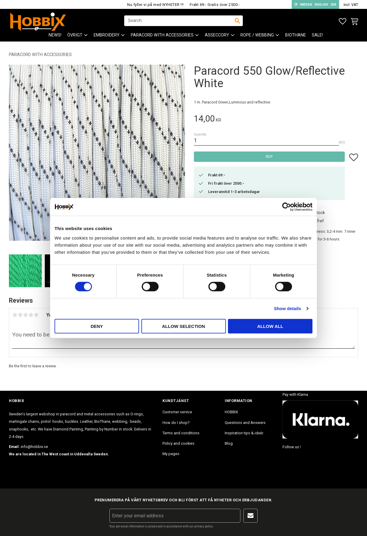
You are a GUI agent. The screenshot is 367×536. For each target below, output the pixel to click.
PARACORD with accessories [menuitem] (162, 35)
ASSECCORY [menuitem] (217, 35)
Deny (97, 325)
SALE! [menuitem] (317, 35)
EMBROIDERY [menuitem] (106, 35)
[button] (342, 21)
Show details (287, 308)
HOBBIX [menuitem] (231, 412)
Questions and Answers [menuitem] (245, 422)
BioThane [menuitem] (295, 35)
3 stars (25, 315)
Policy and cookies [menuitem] (178, 443)
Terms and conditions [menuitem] (181, 433)
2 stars (20, 315)
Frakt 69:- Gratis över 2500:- (215, 4)
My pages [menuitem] (170, 454)
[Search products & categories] (180, 21)
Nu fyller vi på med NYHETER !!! (155, 4)
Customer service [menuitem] (177, 412)
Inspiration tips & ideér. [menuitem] (244, 433)
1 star (14, 315)
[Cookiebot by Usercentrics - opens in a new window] (286, 206)
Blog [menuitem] (229, 443)
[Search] (237, 21)
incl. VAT (351, 4)
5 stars (36, 315)
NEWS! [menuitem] (55, 35)
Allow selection (183, 325)
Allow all (270, 325)
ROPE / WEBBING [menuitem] (257, 35)
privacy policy (203, 526)
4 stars (30, 315)
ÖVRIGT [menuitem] (74, 35)
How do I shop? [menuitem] (175, 422)
